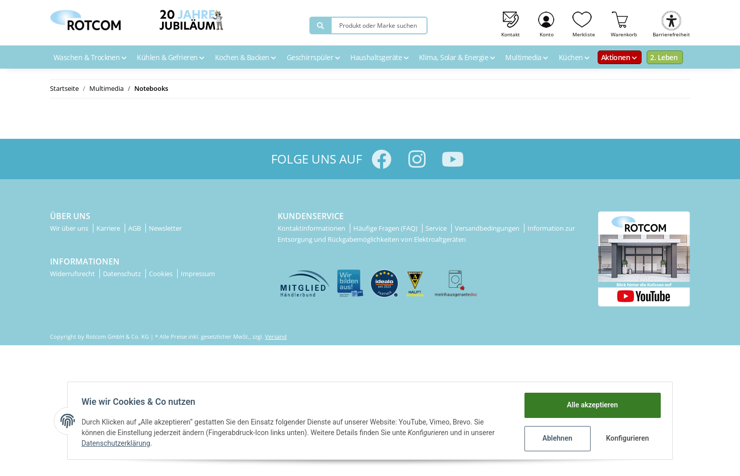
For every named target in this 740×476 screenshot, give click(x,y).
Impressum (198, 273)
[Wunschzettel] (584, 23)
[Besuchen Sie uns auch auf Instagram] (417, 159)
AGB (135, 228)
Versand (276, 336)
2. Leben (663, 57)
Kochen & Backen (247, 57)
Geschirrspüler (314, 57)
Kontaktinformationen (312, 228)
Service (437, 228)
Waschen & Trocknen (91, 57)
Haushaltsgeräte (380, 57)
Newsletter (165, 228)
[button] (547, 23)
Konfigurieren (626, 438)
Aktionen (620, 57)
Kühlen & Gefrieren (171, 57)
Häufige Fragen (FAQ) (386, 228)
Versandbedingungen (488, 228)
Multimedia (528, 57)
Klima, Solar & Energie (458, 57)
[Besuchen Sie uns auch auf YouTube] (453, 159)
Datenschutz (122, 273)
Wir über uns (70, 228)
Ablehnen (555, 438)
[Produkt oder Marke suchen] (320, 25)
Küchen (575, 57)
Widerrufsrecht (73, 273)
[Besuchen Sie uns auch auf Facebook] (381, 159)
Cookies (161, 273)
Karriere (109, 228)
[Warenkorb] (624, 23)
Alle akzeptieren (589, 405)
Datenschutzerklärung (118, 443)
